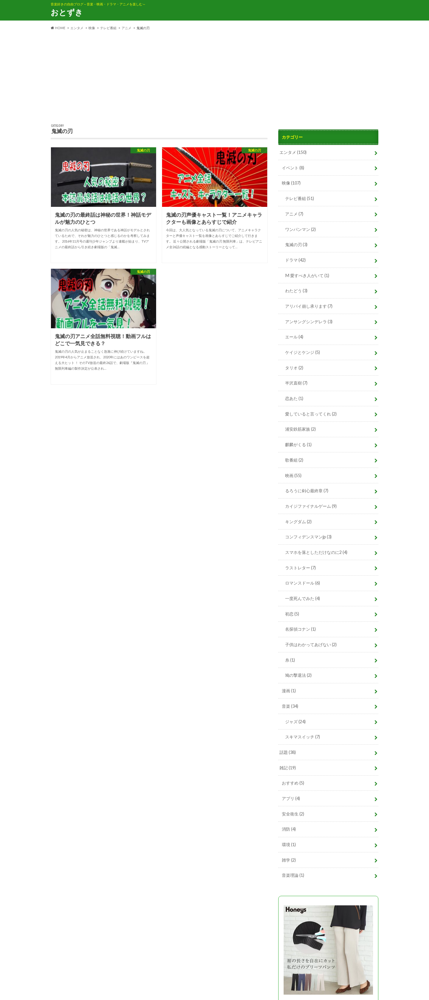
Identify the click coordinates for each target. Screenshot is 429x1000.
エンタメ (293, 152)
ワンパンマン (300, 228)
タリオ (294, 366)
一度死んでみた (302, 595)
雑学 (289, 855)
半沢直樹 (296, 381)
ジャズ (295, 718)
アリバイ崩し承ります (308, 305)
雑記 (287, 764)
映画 (293, 473)
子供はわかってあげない (311, 641)
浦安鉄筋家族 (300, 427)
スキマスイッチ (302, 733)
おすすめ (293, 779)
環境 (289, 840)
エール (294, 335)
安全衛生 (293, 809)
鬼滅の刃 (296, 243)
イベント (293, 167)
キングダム (298, 519)
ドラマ (295, 259)
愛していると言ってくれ (311, 412)
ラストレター (300, 565)
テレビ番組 (299, 198)
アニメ (294, 213)
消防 (289, 825)
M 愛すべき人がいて (307, 274)
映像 (291, 182)
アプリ (291, 794)
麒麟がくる (298, 443)
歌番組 (294, 458)
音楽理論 (293, 871)
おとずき (67, 12)
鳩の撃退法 (298, 672)
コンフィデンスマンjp (308, 534)
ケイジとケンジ (302, 351)
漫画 (289, 687)
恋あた (294, 396)
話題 (287, 748)
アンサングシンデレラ (308, 320)
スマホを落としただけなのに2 (316, 549)
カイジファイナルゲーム (311, 504)
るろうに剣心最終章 (306, 488)
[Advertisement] (214, 77)
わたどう (296, 290)
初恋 (292, 611)
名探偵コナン (300, 626)
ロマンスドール (302, 580)
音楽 (290, 702)
